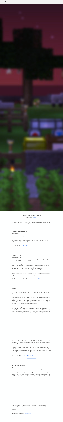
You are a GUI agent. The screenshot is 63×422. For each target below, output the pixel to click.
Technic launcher (28, 413)
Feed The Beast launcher (28, 355)
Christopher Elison (10, 2)
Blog (41, 1)
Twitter (51, 1)
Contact (56, 1)
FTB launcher (26, 245)
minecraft (35, 217)
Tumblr (45, 1)
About (37, 1)
